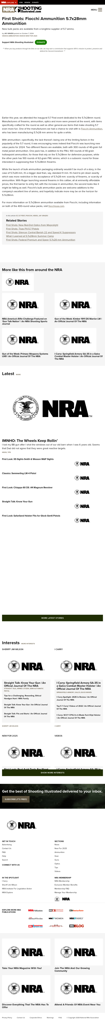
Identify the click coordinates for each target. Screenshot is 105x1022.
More (18, 374)
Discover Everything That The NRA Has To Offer (25, 1006)
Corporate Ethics (36, 1017)
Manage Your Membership (66, 892)
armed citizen (23, 688)
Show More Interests (52, 772)
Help (4, 856)
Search (5, 859)
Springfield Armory (65, 692)
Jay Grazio (43, 215)
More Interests (28, 643)
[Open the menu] (100, 9)
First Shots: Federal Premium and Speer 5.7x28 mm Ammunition (40, 240)
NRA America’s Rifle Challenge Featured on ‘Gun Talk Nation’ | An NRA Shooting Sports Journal (24, 321)
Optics (57, 863)
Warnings (50, 1017)
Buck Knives (86, 692)
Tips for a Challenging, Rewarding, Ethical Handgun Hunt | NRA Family (22, 697)
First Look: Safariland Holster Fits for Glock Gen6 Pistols (31, 515)
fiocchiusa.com (56, 206)
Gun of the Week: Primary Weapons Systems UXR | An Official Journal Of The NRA (25, 355)
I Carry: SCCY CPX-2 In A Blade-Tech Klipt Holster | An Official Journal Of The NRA (78, 716)
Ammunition (13, 36)
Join (21, 2)
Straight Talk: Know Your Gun (17, 501)
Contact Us (6, 848)
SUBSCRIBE (16, 799)
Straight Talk (10, 688)
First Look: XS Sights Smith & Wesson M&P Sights (28, 459)
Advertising (7, 844)
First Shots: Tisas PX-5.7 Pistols (22, 229)
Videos (5, 36)
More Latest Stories (52, 618)
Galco (77, 692)
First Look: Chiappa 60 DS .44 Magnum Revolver (27, 487)
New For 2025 (10, 735)
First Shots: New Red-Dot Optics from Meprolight (32, 225)
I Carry (59, 649)
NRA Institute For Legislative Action (17, 888)
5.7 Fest (22, 215)
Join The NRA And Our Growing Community (72, 969)
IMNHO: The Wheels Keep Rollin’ (30, 440)
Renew (27, 2)
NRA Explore (7, 892)
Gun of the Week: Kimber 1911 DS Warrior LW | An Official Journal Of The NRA (78, 320)
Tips (9, 452)
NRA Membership (62, 881)
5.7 (17, 215)
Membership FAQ (62, 888)
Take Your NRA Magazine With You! (22, 968)
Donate (35, 2)
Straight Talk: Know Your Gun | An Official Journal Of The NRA (25, 684)
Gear (57, 856)
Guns (57, 859)
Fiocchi (29, 215)
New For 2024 (31, 36)
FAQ (4, 852)
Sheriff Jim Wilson (12, 649)
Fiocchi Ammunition (91, 129)
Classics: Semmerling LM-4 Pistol (19, 473)
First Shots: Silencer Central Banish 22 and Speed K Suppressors (41, 232)
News (4, 452)
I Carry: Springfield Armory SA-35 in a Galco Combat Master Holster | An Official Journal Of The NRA (79, 356)
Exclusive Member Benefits (66, 884)
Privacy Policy (7, 1017)
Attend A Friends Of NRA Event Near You (77, 1004)
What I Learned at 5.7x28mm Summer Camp (30, 236)
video (35, 215)
